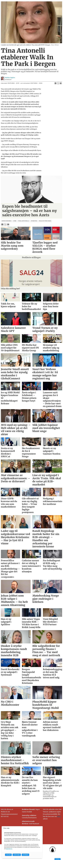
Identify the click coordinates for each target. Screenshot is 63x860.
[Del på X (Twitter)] (58, 83)
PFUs (59, 816)
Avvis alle (8, 854)
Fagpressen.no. (9, 848)
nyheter (34, 221)
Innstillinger (57, 859)
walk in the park (45, 221)
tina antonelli (23, 221)
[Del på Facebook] (55, 83)
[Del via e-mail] (60, 83)
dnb (14, 221)
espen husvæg (6, 221)
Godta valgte (16, 854)
